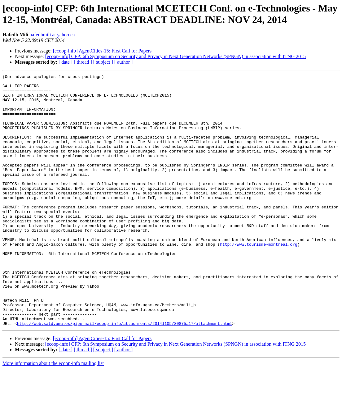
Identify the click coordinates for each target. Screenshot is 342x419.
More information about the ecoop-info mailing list (53, 413)
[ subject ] (103, 62)
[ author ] (123, 62)
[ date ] (65, 62)
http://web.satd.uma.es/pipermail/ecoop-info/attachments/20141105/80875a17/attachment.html (124, 373)
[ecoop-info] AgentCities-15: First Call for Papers (102, 50)
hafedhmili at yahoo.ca (52, 34)
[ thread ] (83, 62)
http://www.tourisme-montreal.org (258, 278)
